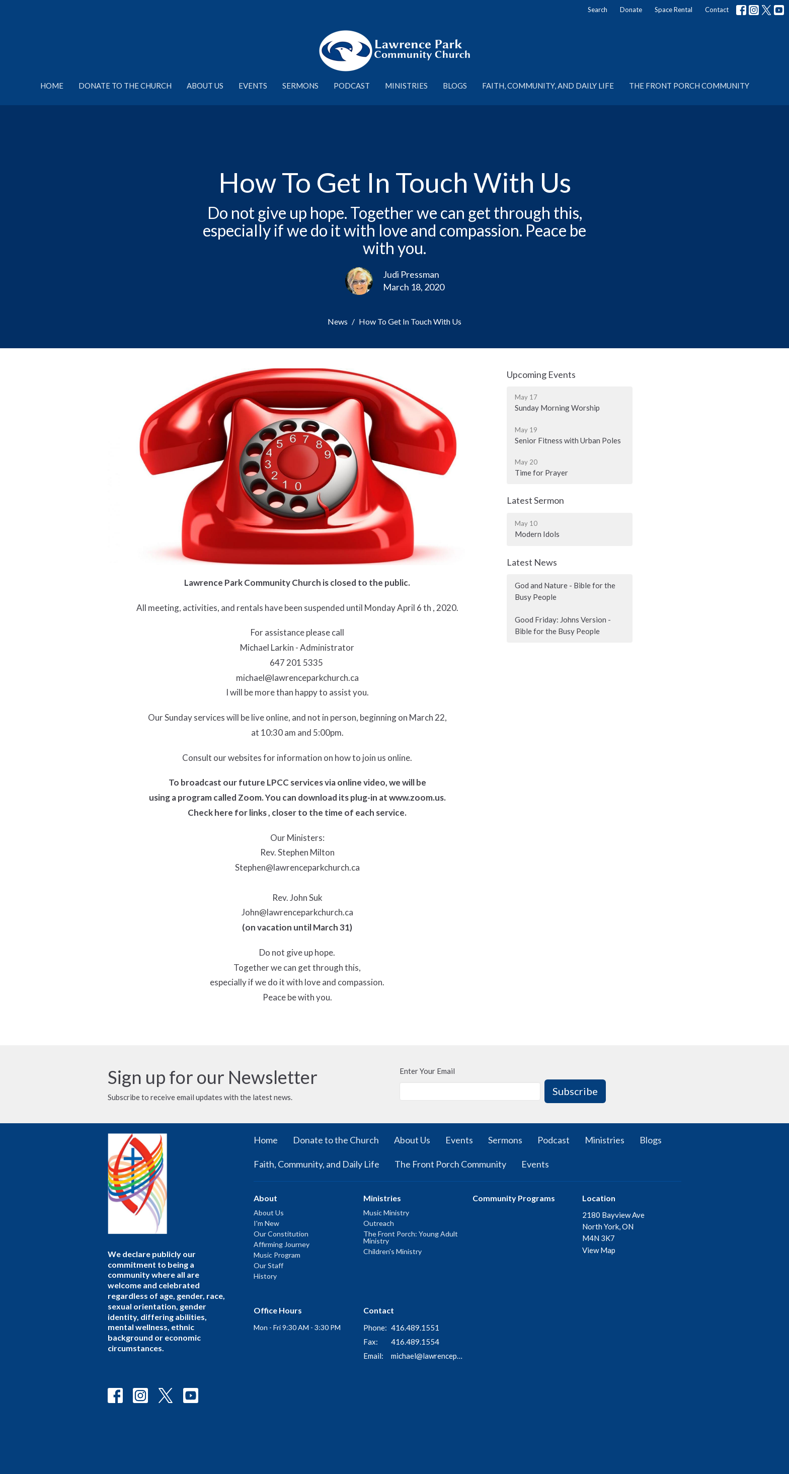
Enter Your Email (427, 1070)
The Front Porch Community (689, 85)
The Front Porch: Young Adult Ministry (410, 1237)
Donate (631, 10)
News (338, 321)
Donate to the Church (125, 85)
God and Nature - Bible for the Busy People (565, 591)
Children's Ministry (392, 1251)
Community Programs (513, 1198)
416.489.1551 (415, 1327)
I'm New (266, 1223)
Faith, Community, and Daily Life (548, 85)
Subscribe (575, 1091)
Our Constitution (281, 1233)
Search (597, 10)
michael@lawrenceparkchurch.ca (427, 1355)
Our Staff (268, 1265)
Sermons (300, 85)
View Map (598, 1250)
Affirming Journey (281, 1244)
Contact (717, 10)
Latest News (532, 562)
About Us (205, 85)
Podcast (352, 85)
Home (51, 85)
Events (253, 85)
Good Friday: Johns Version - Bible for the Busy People (563, 625)
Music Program (277, 1255)
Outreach (378, 1223)
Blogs (455, 85)
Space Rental (673, 10)
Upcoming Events (541, 374)
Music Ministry (386, 1212)
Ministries (406, 85)
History (265, 1276)
